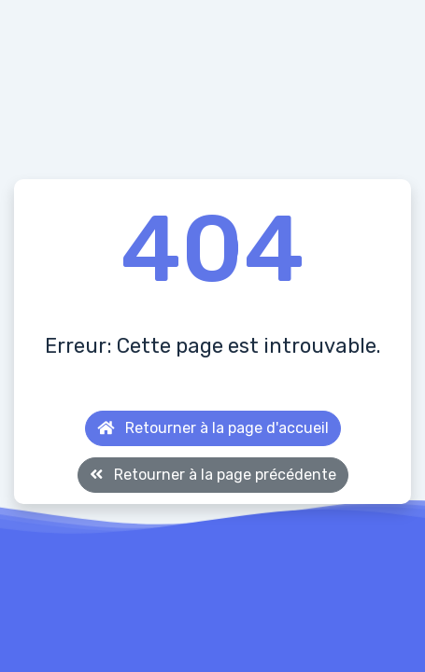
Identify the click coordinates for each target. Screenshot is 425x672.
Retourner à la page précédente (213, 474)
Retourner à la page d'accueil (213, 428)
